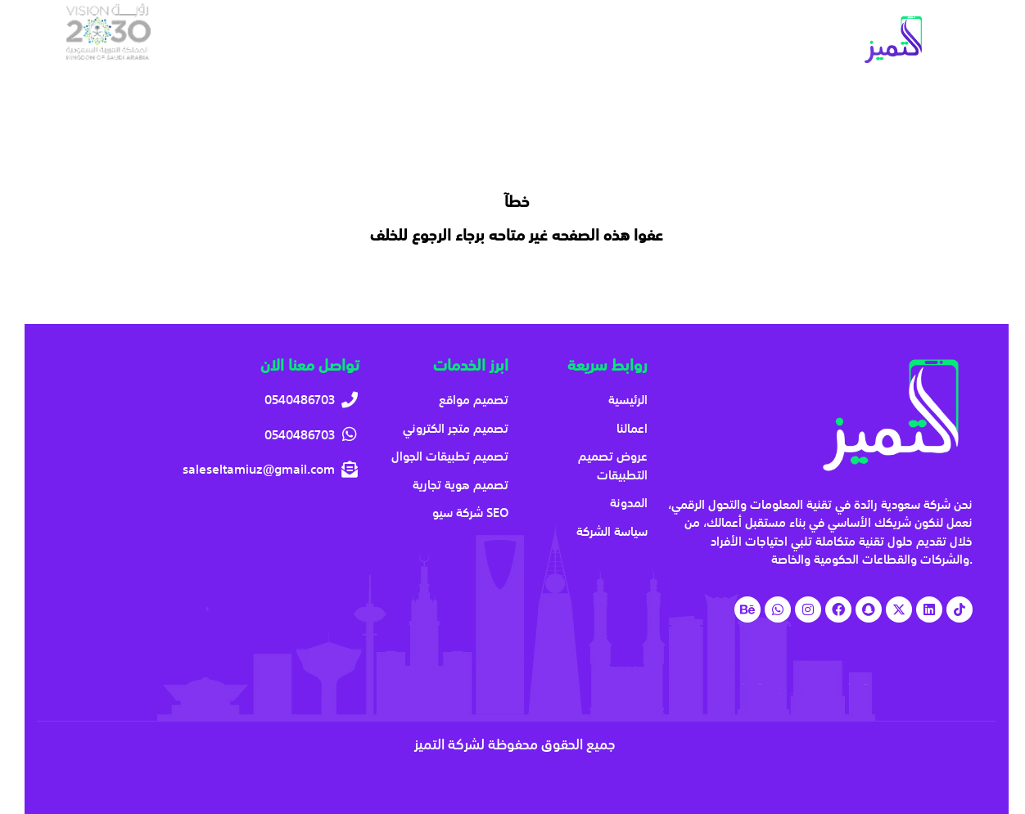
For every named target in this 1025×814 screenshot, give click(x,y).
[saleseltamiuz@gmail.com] (210, 469)
